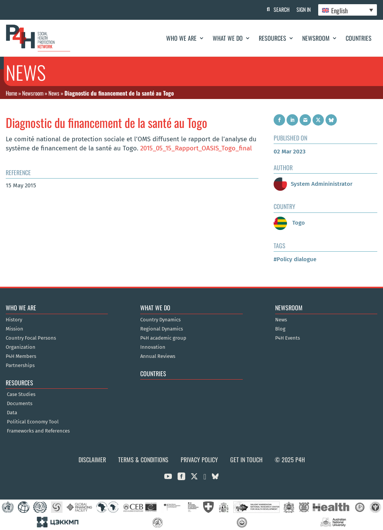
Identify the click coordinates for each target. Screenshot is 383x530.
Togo (289, 222)
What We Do (228, 38)
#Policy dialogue (295, 259)
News (53, 93)
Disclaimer (92, 459)
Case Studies (21, 394)
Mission (14, 329)
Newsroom (316, 38)
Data (12, 412)
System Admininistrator (313, 183)
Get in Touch (246, 459)
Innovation (152, 347)
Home (11, 93)
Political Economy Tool (33, 422)
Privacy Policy (199, 459)
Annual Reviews (157, 356)
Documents (19, 403)
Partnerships (20, 365)
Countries (359, 38)
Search (280, 9)
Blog (280, 329)
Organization (20, 347)
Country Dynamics (160, 319)
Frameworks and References (38, 431)
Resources (272, 38)
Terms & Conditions (143, 459)
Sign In (303, 9)
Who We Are (181, 38)
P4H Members (21, 356)
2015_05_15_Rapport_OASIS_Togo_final (196, 148)
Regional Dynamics (161, 329)
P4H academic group (163, 338)
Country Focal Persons (31, 338)
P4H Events (287, 338)
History (14, 319)
